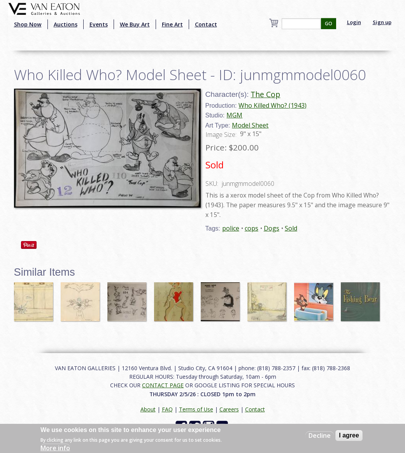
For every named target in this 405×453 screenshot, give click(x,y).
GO (328, 23)
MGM (234, 115)
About (148, 409)
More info (55, 448)
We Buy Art (135, 24)
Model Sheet (250, 125)
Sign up (382, 22)
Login (354, 22)
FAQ (167, 409)
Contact (206, 24)
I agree (349, 435)
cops (251, 228)
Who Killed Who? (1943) (272, 105)
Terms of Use (196, 409)
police (230, 228)
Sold (291, 228)
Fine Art (172, 24)
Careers (229, 409)
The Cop (265, 94)
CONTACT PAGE (163, 385)
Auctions (65, 24)
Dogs (271, 228)
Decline (320, 435)
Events (98, 24)
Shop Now (28, 24)
